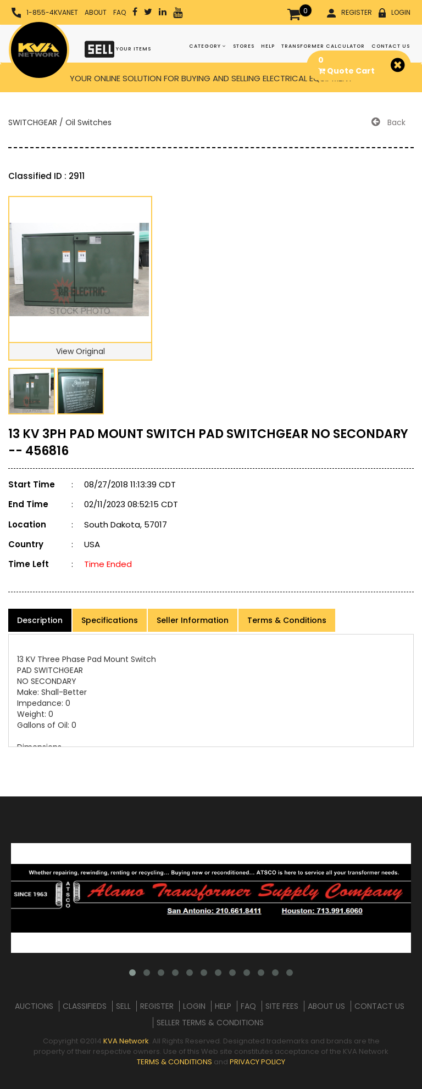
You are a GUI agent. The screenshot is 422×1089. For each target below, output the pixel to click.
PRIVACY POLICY (257, 1062)
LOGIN (394, 13)
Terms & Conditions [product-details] (286, 620)
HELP (268, 46)
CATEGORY (207, 46)
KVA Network (126, 1041)
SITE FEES (281, 1006)
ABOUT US (326, 1006)
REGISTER (349, 13)
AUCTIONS (34, 1006)
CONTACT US (390, 46)
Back (388, 122)
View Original (80, 351)
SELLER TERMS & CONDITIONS (210, 1022)
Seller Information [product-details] (193, 620)
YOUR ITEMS (118, 48)
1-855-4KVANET (45, 13)
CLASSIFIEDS (85, 1006)
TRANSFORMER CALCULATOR (323, 46)
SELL (123, 1006)
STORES (243, 46)
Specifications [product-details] (109, 620)
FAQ (119, 12)
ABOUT (96, 12)
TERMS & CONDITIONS (174, 1062)
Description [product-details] (40, 620)
